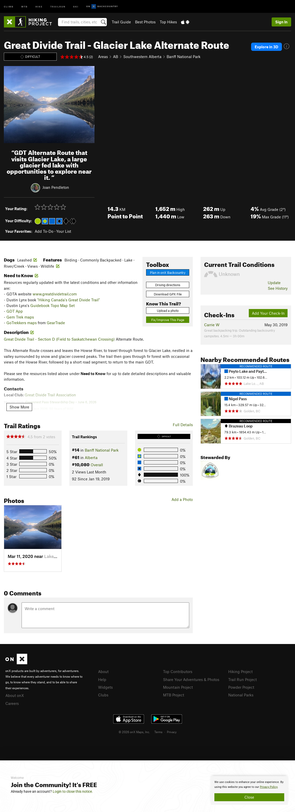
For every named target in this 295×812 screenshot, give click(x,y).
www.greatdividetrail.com (55, 294)
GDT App (14, 311)
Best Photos (145, 22)
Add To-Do (44, 231)
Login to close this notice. (73, 791)
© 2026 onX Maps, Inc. (134, 731)
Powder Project (241, 686)
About (103, 671)
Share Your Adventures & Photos (191, 679)
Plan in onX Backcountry (167, 272)
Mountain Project (178, 686)
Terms (158, 731)
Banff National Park (184, 56)
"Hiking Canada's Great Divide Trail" (68, 299)
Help (102, 679)
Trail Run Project (242, 679)
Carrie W (212, 324)
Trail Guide (121, 22)
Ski (76, 6)
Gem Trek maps (20, 317)
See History (278, 288)
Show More (19, 407)
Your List (63, 231)
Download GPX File (168, 294)
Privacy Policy (269, 787)
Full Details (183, 424)
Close (249, 797)
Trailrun (57, 6)
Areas (103, 56)
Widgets (105, 686)
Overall (97, 464)
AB (115, 56)
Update (274, 282)
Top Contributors (177, 671)
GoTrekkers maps (21, 322)
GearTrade (56, 322)
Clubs (103, 694)
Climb (9, 6)
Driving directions (167, 285)
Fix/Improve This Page (167, 320)
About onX (14, 695)
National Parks (240, 694)
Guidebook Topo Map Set (52, 305)
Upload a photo (168, 311)
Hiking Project (240, 671)
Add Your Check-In (268, 313)
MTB (24, 6)
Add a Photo (182, 499)
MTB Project (173, 694)
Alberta (91, 457)
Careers (12, 703)
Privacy (172, 731)
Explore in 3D (266, 46)
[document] (249, 790)
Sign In (281, 22)
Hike (39, 6)
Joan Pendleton (55, 187)
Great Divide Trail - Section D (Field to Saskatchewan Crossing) (59, 339)
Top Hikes (168, 22)
